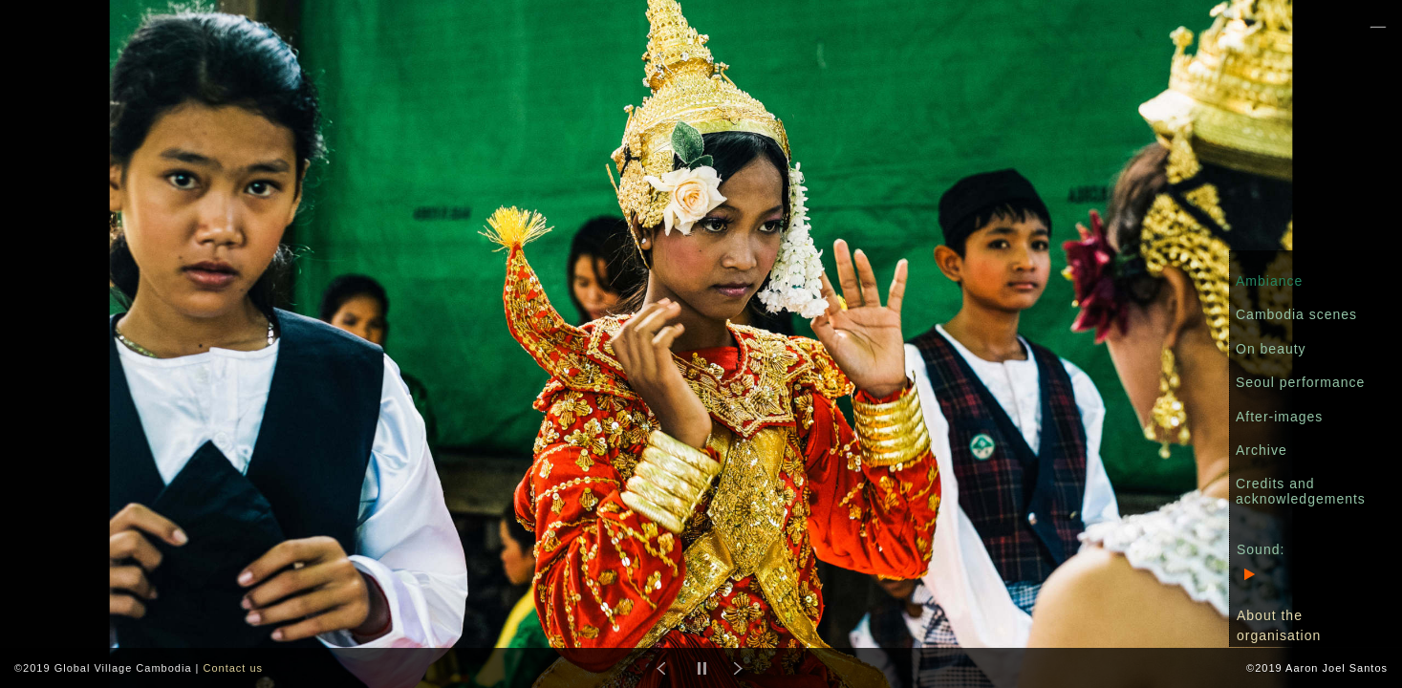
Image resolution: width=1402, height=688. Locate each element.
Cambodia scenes (1296, 314)
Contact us (233, 668)
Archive (1261, 450)
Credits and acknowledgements (1301, 490)
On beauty (1271, 348)
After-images (1279, 416)
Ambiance (1269, 281)
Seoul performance (1300, 382)
